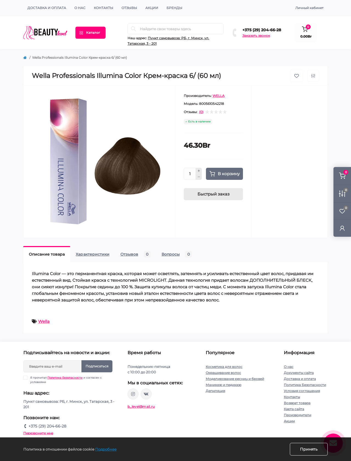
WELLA (219, 96)
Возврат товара (297, 403)
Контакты (292, 397)
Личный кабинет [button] (309, 8)
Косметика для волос (224, 367)
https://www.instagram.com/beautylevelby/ (133, 394)
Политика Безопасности (65, 377)
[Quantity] (190, 174)
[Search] (134, 28)
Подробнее (106, 449)
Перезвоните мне (38, 433)
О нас (80, 8)
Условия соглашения (302, 391)
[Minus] (199, 177)
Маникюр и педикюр (223, 385)
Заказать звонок (256, 35)
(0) (201, 112)
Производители (297, 415)
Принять (309, 449)
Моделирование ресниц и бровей (235, 379)
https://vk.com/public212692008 (146, 394)
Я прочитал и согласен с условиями (66, 380)
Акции (289, 421)
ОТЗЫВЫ (129, 8)
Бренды (174, 8)
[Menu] (90, 33)
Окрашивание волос (223, 373)
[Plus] (199, 171)
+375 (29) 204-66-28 (261, 29)
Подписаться (97, 366)
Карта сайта (294, 409)
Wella (44, 321)
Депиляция (215, 391)
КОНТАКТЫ (103, 8)
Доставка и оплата (46, 8)
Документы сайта (299, 373)
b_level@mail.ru (141, 406)
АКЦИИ (151, 8)
